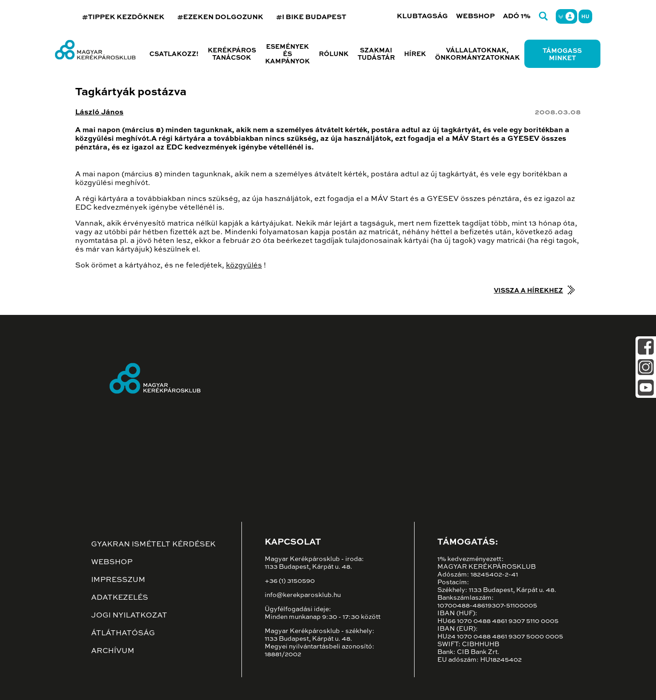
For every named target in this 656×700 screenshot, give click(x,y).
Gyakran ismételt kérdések (153, 544)
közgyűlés (244, 265)
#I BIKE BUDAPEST (311, 17)
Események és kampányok (287, 54)
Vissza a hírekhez (528, 291)
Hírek (415, 54)
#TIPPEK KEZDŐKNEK (123, 17)
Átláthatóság (123, 633)
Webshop (475, 16)
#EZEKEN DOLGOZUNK (220, 17)
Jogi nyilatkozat (129, 615)
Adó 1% (517, 16)
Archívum (112, 651)
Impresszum (118, 580)
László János (99, 112)
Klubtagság (422, 16)
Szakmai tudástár (376, 54)
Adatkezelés (119, 598)
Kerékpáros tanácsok (232, 54)
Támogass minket (562, 55)
